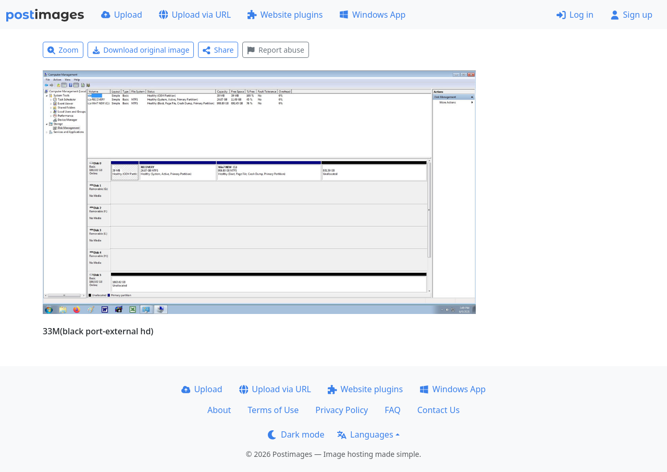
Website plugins (285, 14)
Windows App (372, 14)
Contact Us (438, 410)
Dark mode (296, 434)
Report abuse (275, 50)
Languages (365, 434)
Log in (575, 14)
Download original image (141, 50)
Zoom (63, 50)
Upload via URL (195, 14)
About (219, 410)
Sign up (631, 14)
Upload (121, 14)
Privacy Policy (341, 410)
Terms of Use (273, 410)
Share (218, 50)
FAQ (392, 410)
